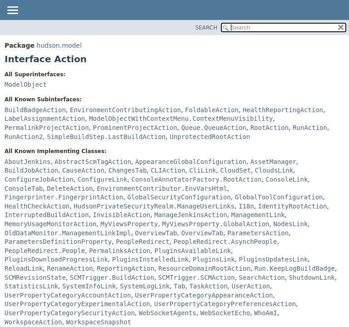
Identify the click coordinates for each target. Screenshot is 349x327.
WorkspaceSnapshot (98, 322)
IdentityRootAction (292, 206)
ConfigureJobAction (39, 179)
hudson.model (58, 45)
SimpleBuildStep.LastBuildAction (106, 136)
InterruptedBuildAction (47, 214)
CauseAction (83, 170)
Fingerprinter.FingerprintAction (64, 197)
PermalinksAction (119, 250)
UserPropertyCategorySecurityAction (70, 313)
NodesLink (290, 224)
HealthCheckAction (37, 206)
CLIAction (168, 170)
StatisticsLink (31, 286)
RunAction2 (24, 136)
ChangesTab (128, 170)
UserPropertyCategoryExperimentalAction (77, 303)
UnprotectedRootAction (210, 136)
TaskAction (208, 286)
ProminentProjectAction (135, 127)
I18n (246, 206)
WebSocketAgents (167, 313)
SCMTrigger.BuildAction (112, 277)
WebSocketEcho (225, 313)
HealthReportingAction (283, 110)
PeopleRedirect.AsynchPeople (225, 241)
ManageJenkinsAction (191, 214)
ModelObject (26, 84)
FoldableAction (212, 110)
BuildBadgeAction (35, 110)
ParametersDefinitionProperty (58, 241)
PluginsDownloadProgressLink (56, 259)
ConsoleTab (24, 188)
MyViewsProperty (129, 224)
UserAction (251, 286)
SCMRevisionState (35, 277)
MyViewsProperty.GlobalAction (215, 224)
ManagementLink (258, 214)
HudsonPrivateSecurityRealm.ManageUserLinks (154, 206)
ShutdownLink (312, 277)
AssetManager (273, 161)
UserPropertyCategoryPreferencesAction (225, 303)
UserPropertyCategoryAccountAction (68, 295)
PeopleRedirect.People (45, 250)
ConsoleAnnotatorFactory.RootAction (196, 179)
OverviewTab (156, 233)
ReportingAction (125, 268)
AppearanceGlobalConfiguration (190, 161)
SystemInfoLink (89, 286)
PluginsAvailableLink (193, 250)
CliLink (202, 170)
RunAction (310, 127)
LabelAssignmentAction (45, 118)
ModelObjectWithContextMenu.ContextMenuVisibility (181, 118)
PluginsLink (214, 259)
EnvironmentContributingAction (125, 110)
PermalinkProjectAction (47, 127)
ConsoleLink (287, 179)
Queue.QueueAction (213, 127)
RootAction (269, 127)
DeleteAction (70, 188)
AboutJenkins (27, 161)
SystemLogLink (145, 286)
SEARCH (206, 28)
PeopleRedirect (143, 241)
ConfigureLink (103, 179)
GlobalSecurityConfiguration (179, 197)
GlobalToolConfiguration (279, 197)
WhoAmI (265, 313)
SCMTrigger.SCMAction (196, 277)
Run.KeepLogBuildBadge (294, 268)
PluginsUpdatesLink (273, 259)
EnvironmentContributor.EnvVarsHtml (162, 188)
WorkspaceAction (33, 322)
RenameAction (70, 268)
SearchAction (262, 277)
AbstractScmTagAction (93, 161)
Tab (179, 286)
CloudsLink (274, 170)
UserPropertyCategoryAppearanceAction (204, 295)
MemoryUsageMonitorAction (50, 224)
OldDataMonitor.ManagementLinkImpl (68, 233)
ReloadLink (24, 268)
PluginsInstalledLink (150, 259)
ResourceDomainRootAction (204, 268)
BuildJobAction (31, 170)
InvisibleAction (121, 214)
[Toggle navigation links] (12, 11)
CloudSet (235, 170)
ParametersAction (258, 233)
